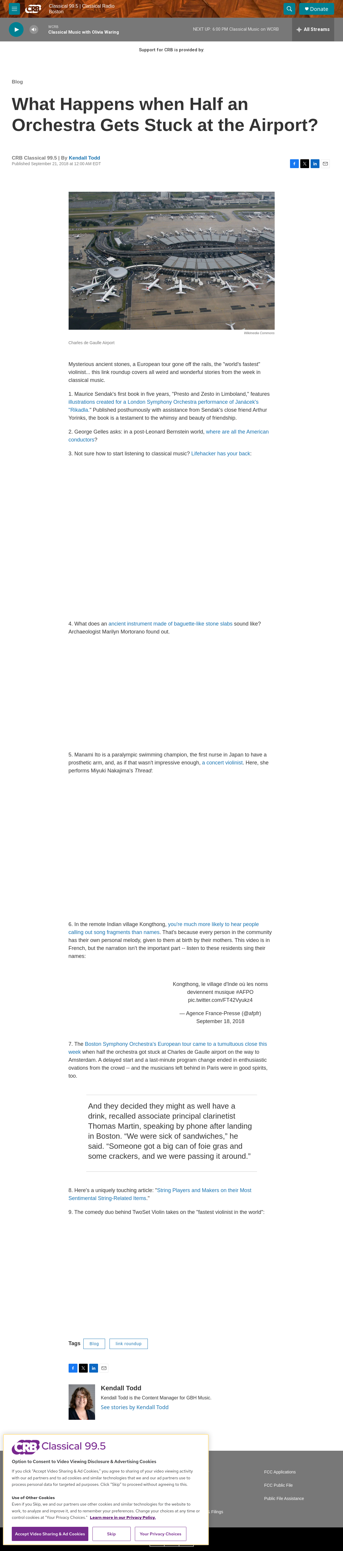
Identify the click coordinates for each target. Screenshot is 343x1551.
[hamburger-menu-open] (14, 9)
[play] (16, 29)
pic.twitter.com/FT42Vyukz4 (220, 1000)
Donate (319, 9)
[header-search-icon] (289, 9)
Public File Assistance (284, 1498)
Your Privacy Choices (160, 1534)
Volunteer (200, 1472)
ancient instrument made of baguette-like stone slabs (171, 624)
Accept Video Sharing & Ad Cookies (50, 1534)
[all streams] (313, 29)
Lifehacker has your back (220, 454)
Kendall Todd (84, 158)
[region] (106, 1489)
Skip (111, 1534)
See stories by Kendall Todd (135, 1407)
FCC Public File (278, 1485)
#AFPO (244, 992)
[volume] (34, 29)
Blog (17, 82)
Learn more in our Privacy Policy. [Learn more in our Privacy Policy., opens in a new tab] (123, 1517)
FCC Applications (280, 1472)
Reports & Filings (207, 1512)
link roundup (129, 1343)
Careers (199, 1485)
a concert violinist (222, 763)
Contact (199, 1498)
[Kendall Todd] (82, 1402)
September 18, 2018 (220, 1021)
